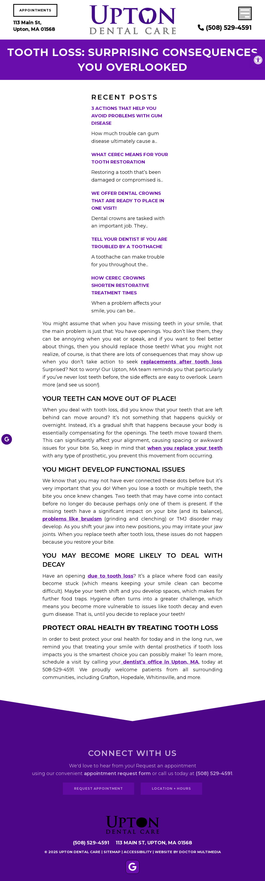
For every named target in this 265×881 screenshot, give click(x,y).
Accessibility (138, 852)
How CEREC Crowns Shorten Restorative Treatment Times (120, 285)
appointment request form (117, 773)
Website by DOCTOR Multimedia (188, 852)
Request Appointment (98, 788)
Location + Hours (171, 788)
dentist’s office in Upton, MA (159, 662)
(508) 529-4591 (225, 27)
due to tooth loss (110, 576)
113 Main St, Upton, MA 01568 (34, 26)
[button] (258, 60)
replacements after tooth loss (181, 362)
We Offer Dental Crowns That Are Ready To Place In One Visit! (127, 201)
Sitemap (112, 852)
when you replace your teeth (185, 448)
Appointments (35, 10)
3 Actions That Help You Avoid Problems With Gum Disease (126, 116)
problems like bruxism (72, 519)
